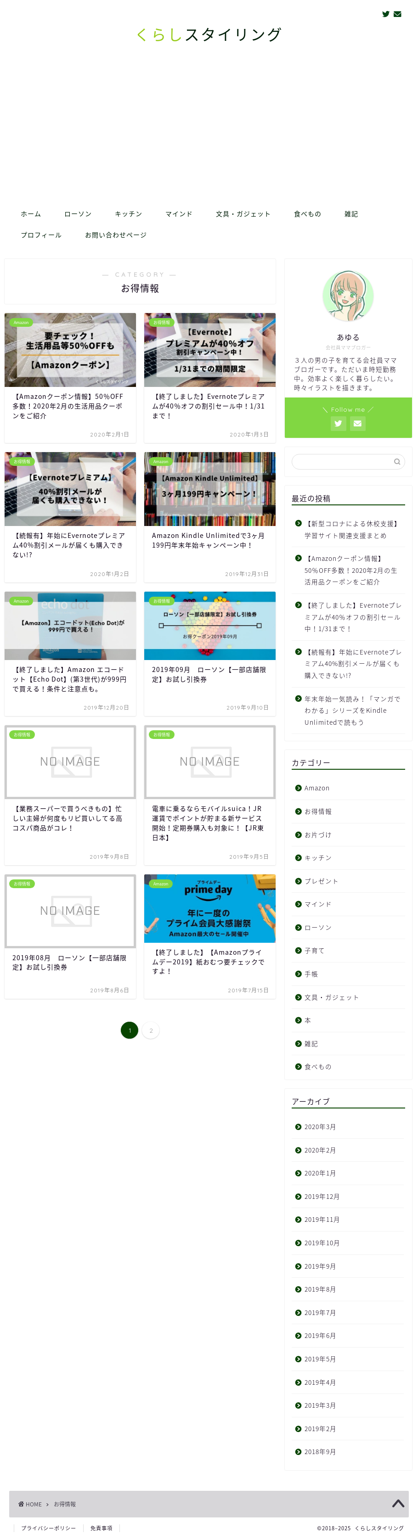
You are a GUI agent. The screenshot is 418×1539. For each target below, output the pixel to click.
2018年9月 (321, 1451)
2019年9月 (321, 1265)
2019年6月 (321, 1335)
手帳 (311, 973)
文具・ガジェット (243, 214)
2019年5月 (321, 1358)
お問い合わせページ (116, 235)
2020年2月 (321, 1149)
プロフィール (41, 235)
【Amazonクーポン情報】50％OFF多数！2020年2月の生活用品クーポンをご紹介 (351, 570)
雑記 (351, 214)
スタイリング (209, 34)
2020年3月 (321, 1126)
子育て (315, 950)
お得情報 (318, 811)
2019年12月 (322, 1196)
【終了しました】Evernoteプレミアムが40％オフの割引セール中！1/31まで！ (353, 616)
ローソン (78, 214)
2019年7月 (321, 1312)
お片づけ (318, 834)
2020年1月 (321, 1172)
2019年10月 (322, 1242)
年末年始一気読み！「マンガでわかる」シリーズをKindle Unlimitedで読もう (353, 710)
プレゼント (322, 880)
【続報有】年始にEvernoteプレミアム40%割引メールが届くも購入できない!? (353, 663)
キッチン (128, 214)
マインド (179, 214)
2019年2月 (321, 1428)
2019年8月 (321, 1288)
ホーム (31, 214)
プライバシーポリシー (48, 1528)
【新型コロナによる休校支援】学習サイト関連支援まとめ (353, 529)
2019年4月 (321, 1382)
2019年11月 (322, 1219)
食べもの (308, 214)
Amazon (317, 787)
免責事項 (101, 1528)
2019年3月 (321, 1405)
